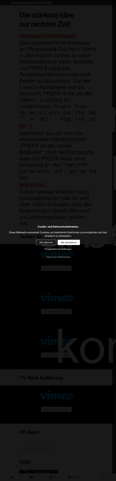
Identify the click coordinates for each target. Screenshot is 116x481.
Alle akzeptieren (69, 242)
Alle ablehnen (46, 242)
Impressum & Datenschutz (58, 257)
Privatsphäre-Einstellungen (57, 249)
